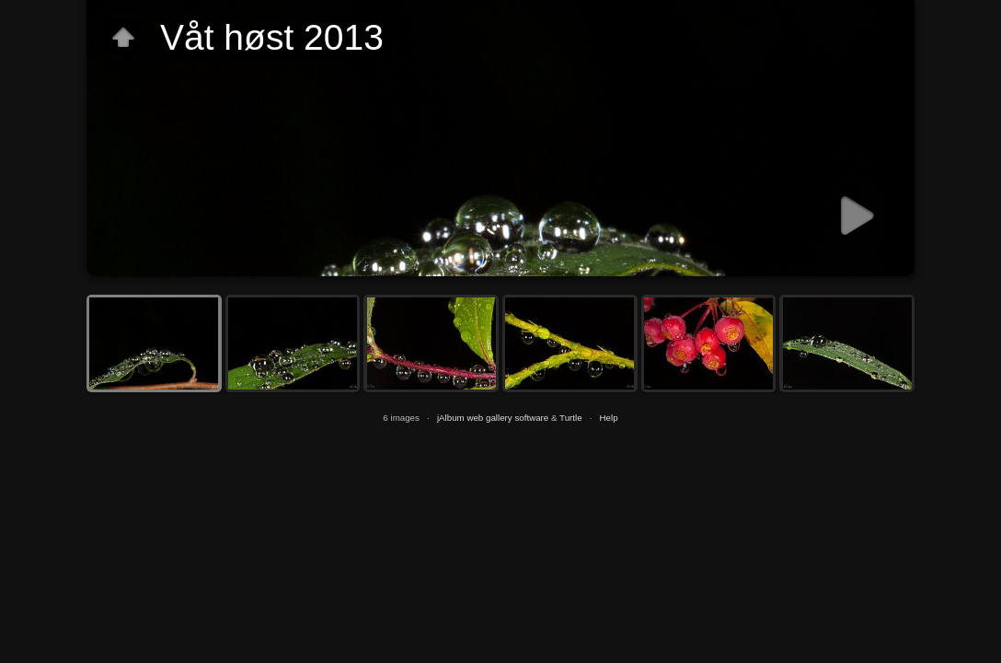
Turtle (570, 418)
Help (609, 418)
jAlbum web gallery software (492, 418)
